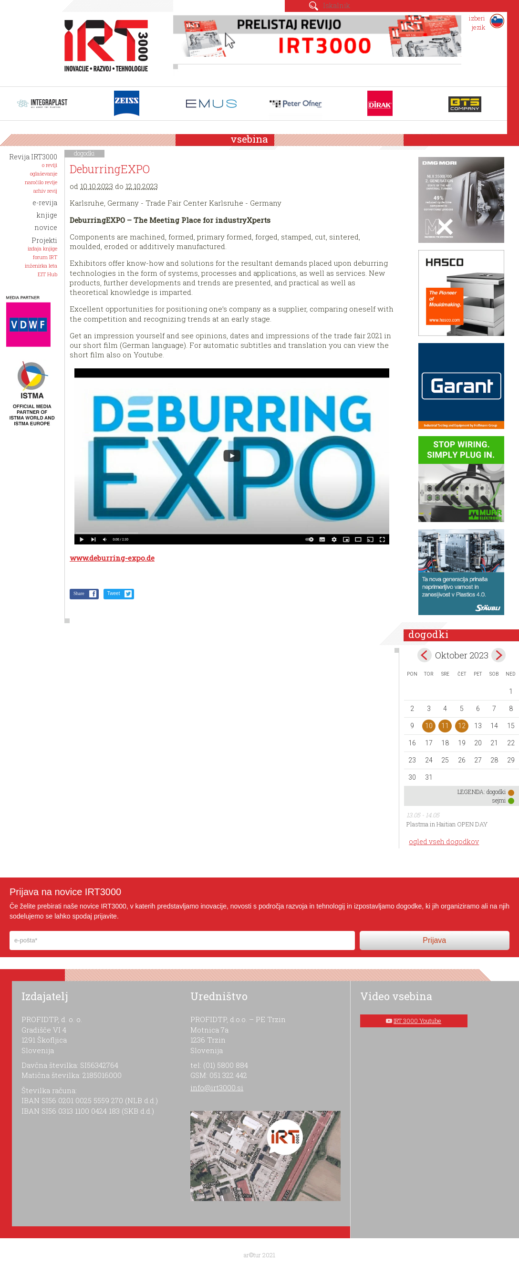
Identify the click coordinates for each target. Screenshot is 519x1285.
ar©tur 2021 (259, 1255)
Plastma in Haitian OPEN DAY (447, 824)
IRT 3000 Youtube (417, 1020)
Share (78, 593)
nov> (498, 655)
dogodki (84, 153)
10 (429, 726)
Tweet (113, 593)
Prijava (434, 940)
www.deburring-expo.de (112, 558)
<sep (424, 655)
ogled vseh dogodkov (444, 841)
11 (445, 726)
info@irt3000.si (216, 1087)
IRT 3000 (103, 46)
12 (462, 726)
